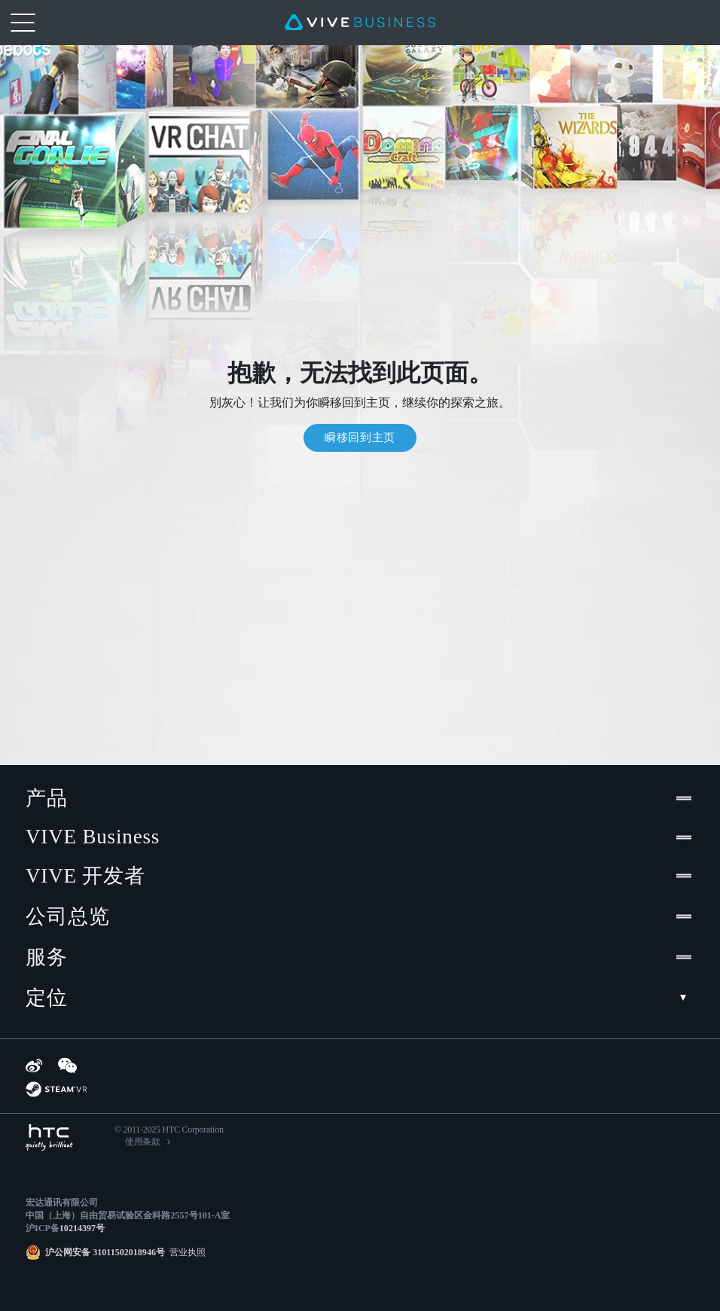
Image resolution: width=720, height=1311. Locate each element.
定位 (360, 997)
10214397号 (82, 1228)
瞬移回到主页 (360, 437)
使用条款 (142, 1141)
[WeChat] (67, 1065)
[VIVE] (360, 22)
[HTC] (49, 1137)
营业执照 (185, 1252)
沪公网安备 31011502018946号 (105, 1252)
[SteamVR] (56, 1089)
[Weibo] (34, 1065)
